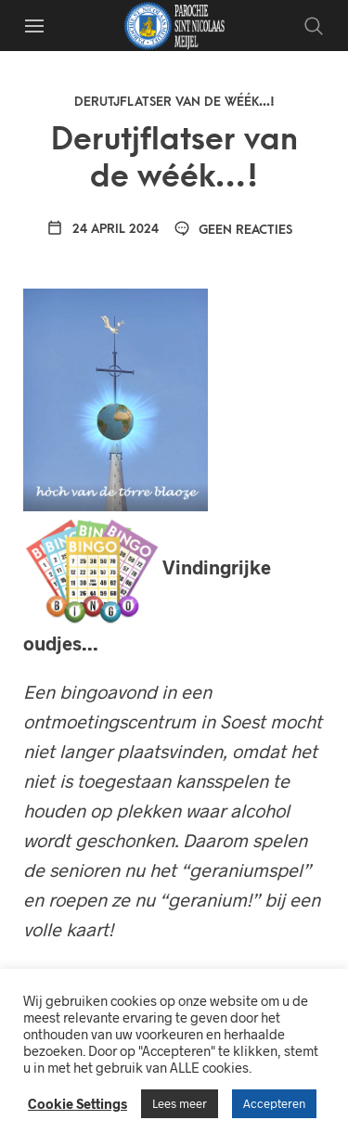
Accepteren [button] (274, 1103)
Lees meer (179, 1103)
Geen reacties (233, 230)
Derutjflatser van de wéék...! (174, 102)
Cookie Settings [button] (77, 1103)
